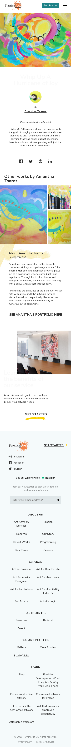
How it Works (21, 542)
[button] (64, 6)
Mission (48, 522)
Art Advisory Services (21, 524)
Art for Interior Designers (21, 579)
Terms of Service (45, 742)
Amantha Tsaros (35, 111)
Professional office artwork (21, 696)
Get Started (50, 5)
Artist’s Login (48, 601)
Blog (21, 674)
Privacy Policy (24, 742)
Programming (48, 542)
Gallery (21, 647)
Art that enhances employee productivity (48, 710)
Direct (21, 628)
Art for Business (21, 569)
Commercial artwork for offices (48, 696)
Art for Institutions (21, 589)
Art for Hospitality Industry (48, 591)
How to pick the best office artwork (21, 708)
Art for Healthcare (48, 577)
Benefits (21, 534)
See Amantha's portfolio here (35, 314)
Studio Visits (21, 655)
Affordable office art (21, 722)
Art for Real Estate (48, 569)
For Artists (21, 601)
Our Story (48, 534)
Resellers (21, 620)
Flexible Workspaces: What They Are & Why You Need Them (48, 680)
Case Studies (48, 647)
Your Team (21, 550)
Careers (48, 550)
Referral (48, 620)
